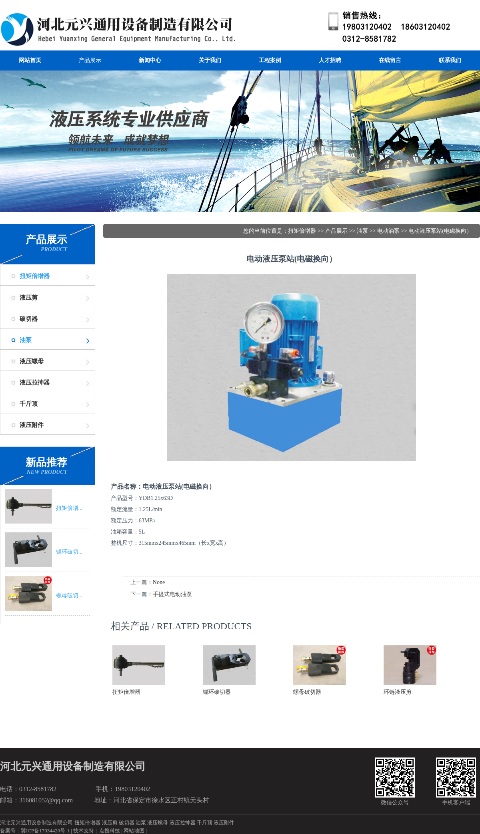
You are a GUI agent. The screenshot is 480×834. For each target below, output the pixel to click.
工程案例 (270, 60)
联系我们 (450, 60)
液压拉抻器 (183, 823)
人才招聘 (330, 60)
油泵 (26, 340)
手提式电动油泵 (172, 594)
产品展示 (90, 60)
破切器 (126, 823)
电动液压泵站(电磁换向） (440, 231)
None (159, 582)
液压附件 (224, 823)
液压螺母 (157, 823)
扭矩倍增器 (35, 276)
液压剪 (110, 823)
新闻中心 (150, 60)
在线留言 (390, 60)
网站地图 (134, 831)
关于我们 (210, 60)
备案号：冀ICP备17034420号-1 (35, 831)
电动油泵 (388, 231)
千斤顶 (204, 823)
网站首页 (30, 60)
